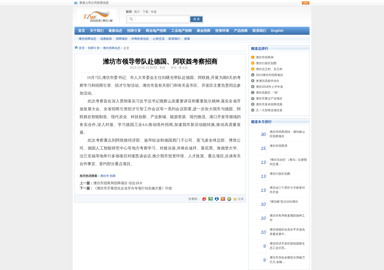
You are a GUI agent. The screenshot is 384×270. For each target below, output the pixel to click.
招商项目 (122, 38)
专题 (153, 11)
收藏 (241, 199)
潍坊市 (104, 176)
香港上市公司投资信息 (94, 2)
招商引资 (94, 48)
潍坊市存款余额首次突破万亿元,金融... (287, 260)
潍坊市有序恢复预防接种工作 (287, 218)
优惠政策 (106, 38)
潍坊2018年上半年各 (269, 86)
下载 (145, 11)
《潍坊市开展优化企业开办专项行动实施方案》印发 (132, 188)
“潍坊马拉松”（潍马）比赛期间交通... (288, 162)
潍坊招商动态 (87, 38)
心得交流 (159, 38)
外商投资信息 (140, 38)
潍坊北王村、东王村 (269, 69)
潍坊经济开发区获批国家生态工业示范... (287, 246)
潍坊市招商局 (265, 57)
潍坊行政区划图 (266, 63)
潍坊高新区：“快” (267, 92)
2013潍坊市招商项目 (269, 75)
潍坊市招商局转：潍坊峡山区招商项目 (287, 134)
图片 (137, 11)
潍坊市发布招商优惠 (269, 104)
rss (306, 3)
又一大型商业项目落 (269, 110)
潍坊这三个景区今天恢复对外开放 (287, 190)
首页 (82, 48)
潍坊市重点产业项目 (269, 98)
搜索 (187, 38)
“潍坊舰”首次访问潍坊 (284, 201)
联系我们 (174, 38)
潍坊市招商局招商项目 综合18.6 (117, 183)
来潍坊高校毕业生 (267, 81)
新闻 (129, 11)
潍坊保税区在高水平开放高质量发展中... (287, 232)
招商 (113, 176)
